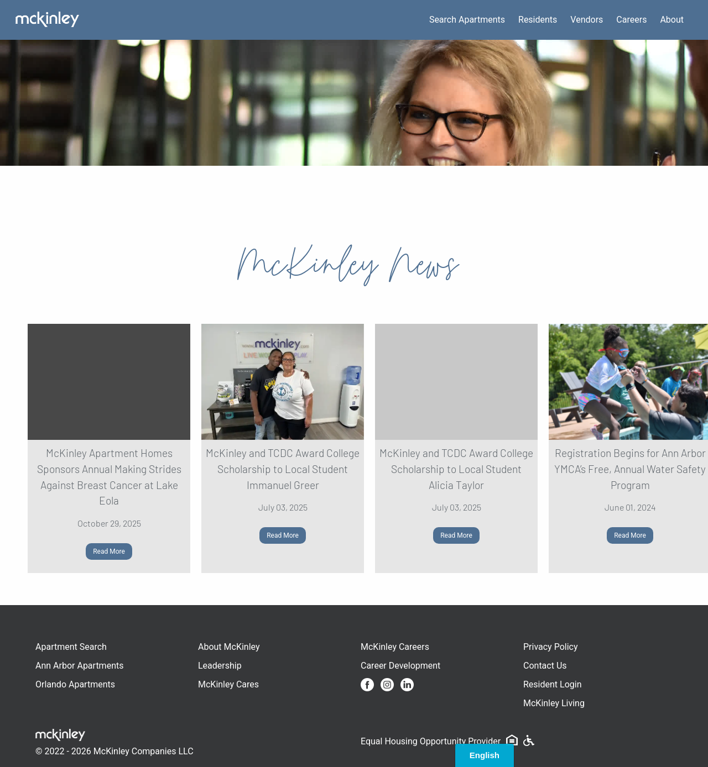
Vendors (586, 19)
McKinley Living (554, 703)
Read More (109, 551)
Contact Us (545, 665)
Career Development (400, 665)
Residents (537, 19)
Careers (631, 19)
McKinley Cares (228, 684)
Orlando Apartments (75, 684)
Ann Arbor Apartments (79, 665)
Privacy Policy (550, 647)
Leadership (220, 665)
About (672, 19)
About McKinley (229, 647)
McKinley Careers (395, 647)
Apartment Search (71, 647)
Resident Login (552, 684)
